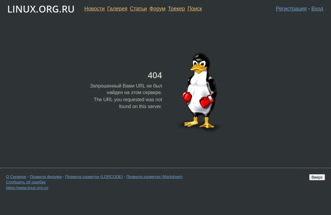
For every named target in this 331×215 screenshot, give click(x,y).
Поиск (194, 9)
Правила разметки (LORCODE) (94, 176)
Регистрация (291, 9)
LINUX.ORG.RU (41, 8)
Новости (94, 9)
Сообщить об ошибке (26, 182)
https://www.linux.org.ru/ (27, 187)
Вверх (317, 177)
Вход (317, 9)
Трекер (176, 9)
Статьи (138, 9)
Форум (157, 9)
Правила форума (46, 176)
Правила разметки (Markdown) (154, 176)
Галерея (117, 9)
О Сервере (16, 176)
